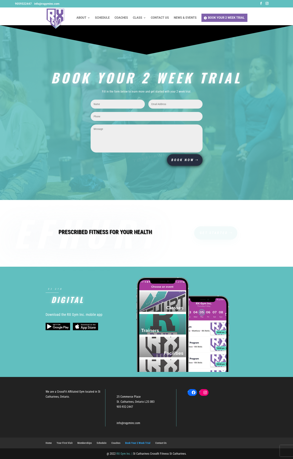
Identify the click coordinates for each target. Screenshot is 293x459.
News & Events (185, 17)
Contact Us (160, 17)
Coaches (121, 17)
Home (49, 442)
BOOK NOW (182, 160)
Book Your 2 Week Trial (226, 17)
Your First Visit (65, 442)
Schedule (102, 17)
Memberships (84, 442)
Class (137, 17)
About (81, 17)
